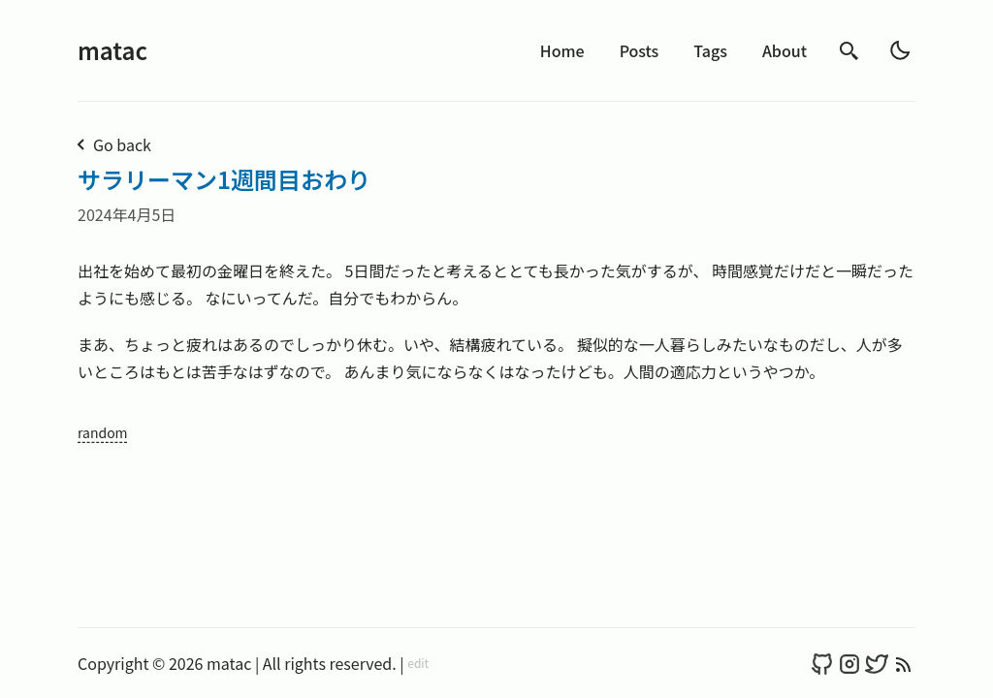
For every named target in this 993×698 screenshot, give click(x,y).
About (784, 50)
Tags (710, 50)
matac (112, 50)
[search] (849, 51)
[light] (899, 50)
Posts (639, 50)
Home (562, 50)
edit (418, 663)
